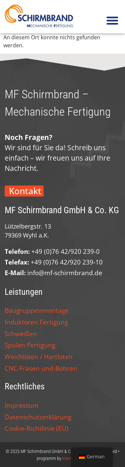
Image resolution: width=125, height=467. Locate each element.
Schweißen (21, 333)
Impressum (22, 405)
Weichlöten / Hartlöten (39, 356)
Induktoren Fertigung (36, 321)
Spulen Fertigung (30, 344)
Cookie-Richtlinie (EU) (36, 428)
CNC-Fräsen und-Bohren (41, 368)
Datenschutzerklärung (38, 416)
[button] (112, 20)
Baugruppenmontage (37, 310)
